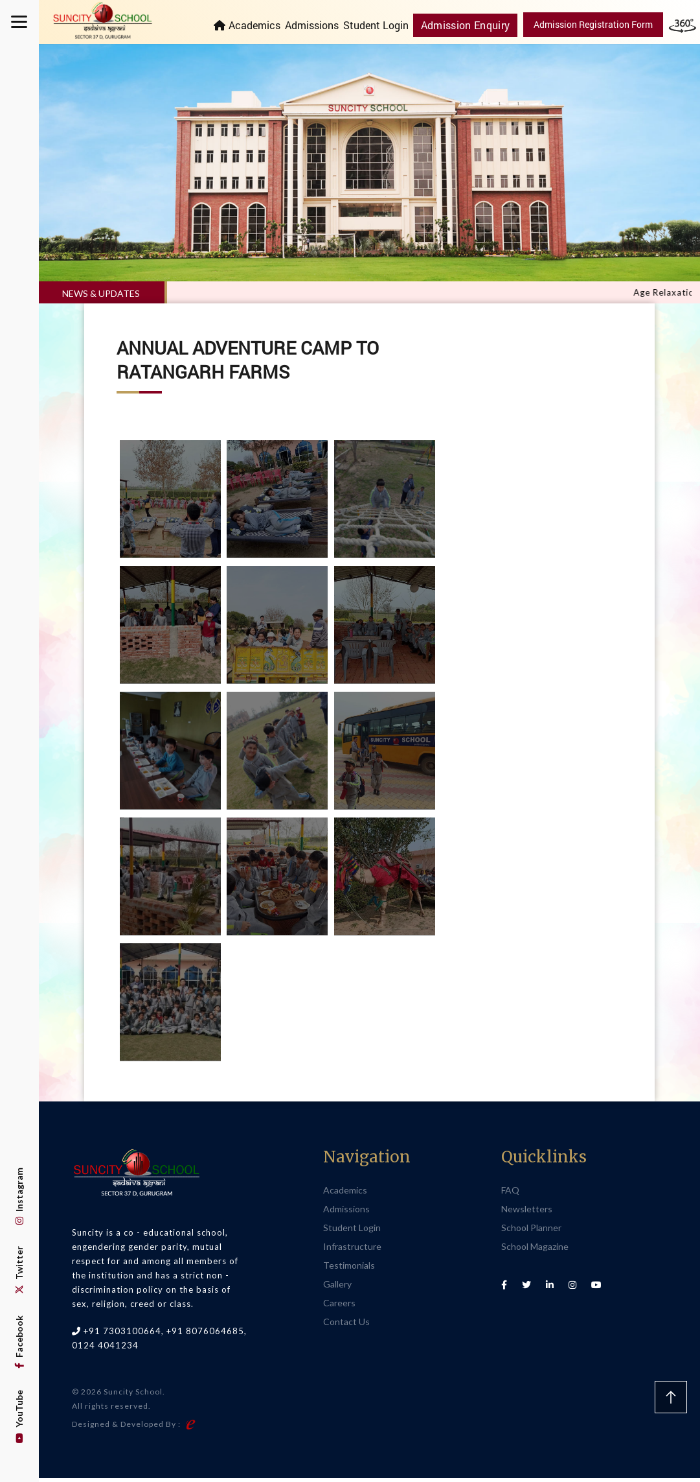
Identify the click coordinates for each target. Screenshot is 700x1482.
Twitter (19, 1270)
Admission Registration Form (593, 24)
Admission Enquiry (470, 24)
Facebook (19, 1342)
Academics (263, 25)
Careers (339, 1305)
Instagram (19, 1196)
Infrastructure (352, 1249)
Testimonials (349, 1268)
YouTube (19, 1416)
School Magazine (535, 1249)
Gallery (337, 1287)
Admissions (320, 25)
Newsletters (526, 1211)
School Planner (531, 1230)
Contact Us (346, 1324)
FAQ (510, 1193)
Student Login (384, 25)
